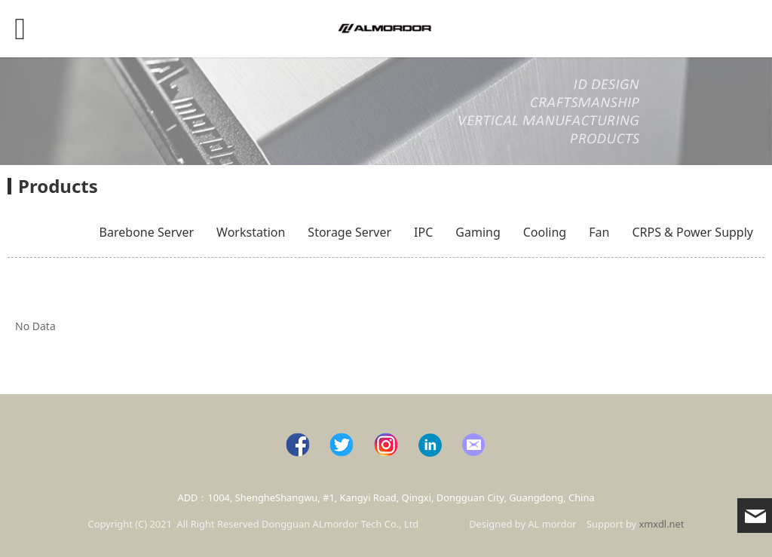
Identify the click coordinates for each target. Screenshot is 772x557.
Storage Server (349, 232)
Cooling (544, 232)
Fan (599, 232)
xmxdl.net (662, 524)
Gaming (477, 232)
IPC (423, 232)
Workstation (250, 232)
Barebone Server (147, 232)
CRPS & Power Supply (692, 232)
